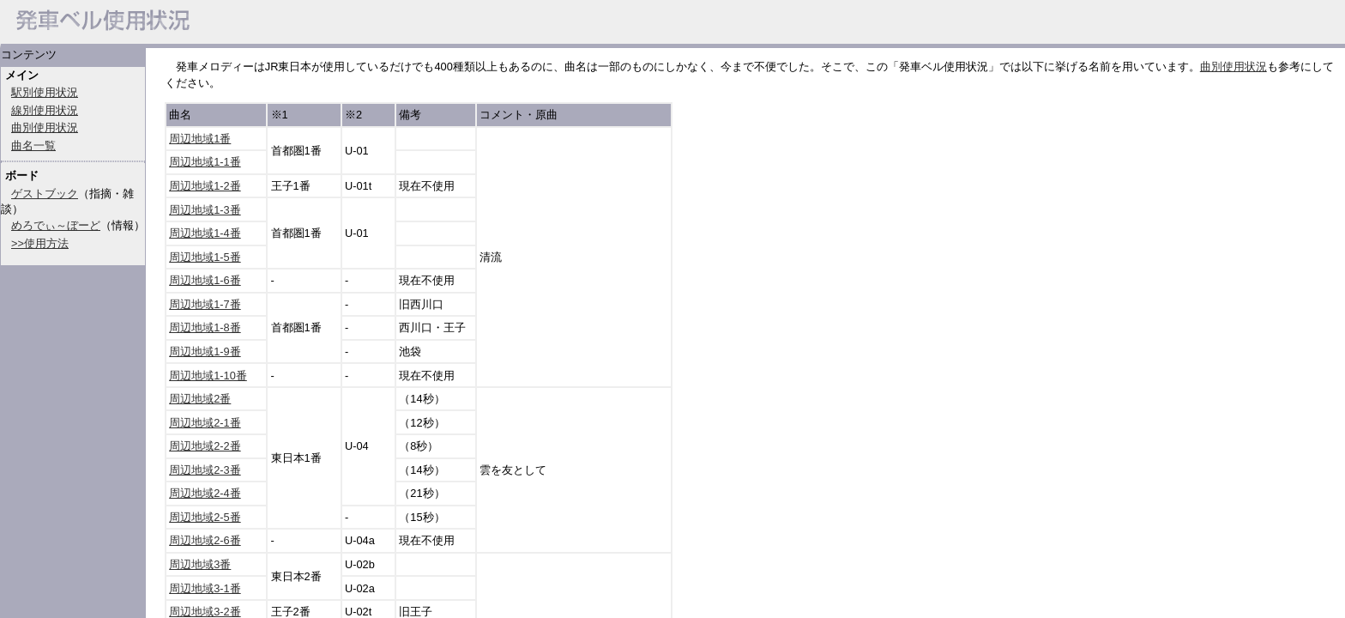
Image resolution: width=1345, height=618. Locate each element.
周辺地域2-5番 (205, 517)
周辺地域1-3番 (205, 209)
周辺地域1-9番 (205, 351)
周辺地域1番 (200, 138)
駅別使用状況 (44, 92)
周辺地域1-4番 (205, 233)
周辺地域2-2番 (205, 445)
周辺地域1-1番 (205, 161)
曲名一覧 (33, 145)
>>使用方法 (40, 243)
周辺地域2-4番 (205, 493)
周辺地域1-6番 (205, 280)
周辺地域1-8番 (205, 327)
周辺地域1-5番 (205, 257)
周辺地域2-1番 (205, 422)
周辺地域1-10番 (208, 375)
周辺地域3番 (200, 564)
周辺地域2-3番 (205, 470)
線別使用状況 (44, 110)
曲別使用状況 (44, 127)
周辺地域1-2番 (205, 185)
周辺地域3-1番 (205, 588)
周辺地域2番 (200, 398)
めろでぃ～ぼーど (55, 225)
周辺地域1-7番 (205, 304)
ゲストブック (44, 193)
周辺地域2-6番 (205, 540)
